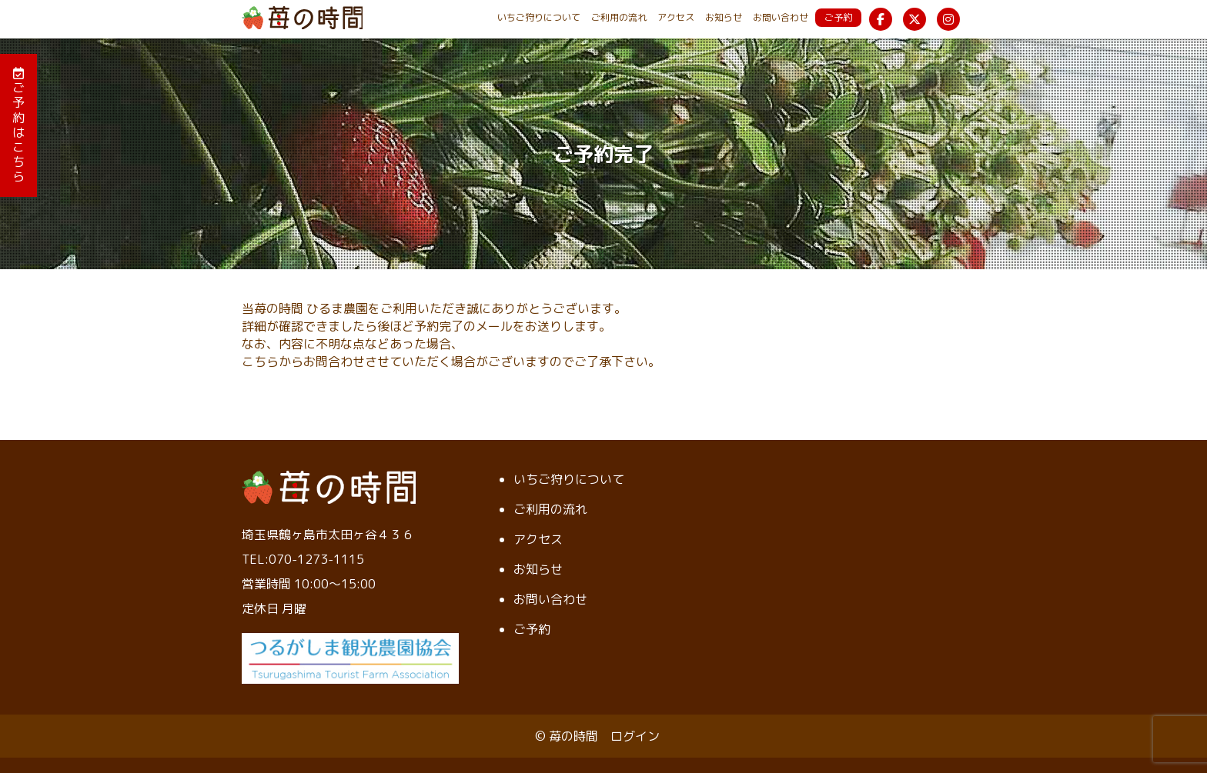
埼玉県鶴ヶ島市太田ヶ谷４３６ (328, 534)
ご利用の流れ (619, 17)
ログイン (635, 736)
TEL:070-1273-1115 (303, 559)
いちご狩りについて (538, 17)
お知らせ (723, 17)
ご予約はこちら (18, 126)
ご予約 (838, 17)
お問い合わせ (780, 17)
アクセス (675, 17)
